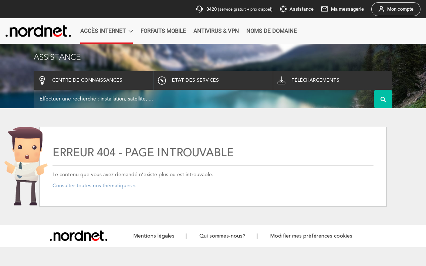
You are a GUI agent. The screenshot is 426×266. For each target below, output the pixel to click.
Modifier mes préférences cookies (311, 236)
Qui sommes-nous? (222, 236)
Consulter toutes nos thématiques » (94, 185)
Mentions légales (154, 236)
